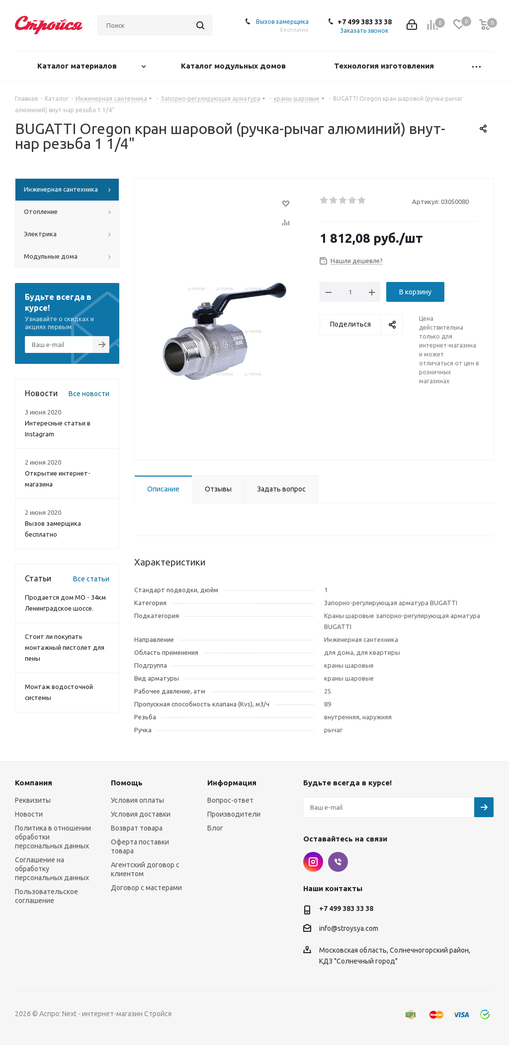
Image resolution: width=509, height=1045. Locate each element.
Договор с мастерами (146, 888)
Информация (231, 782)
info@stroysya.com (348, 928)
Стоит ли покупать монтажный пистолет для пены (64, 647)
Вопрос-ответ (230, 800)
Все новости (89, 394)
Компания (33, 782)
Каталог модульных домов (234, 66)
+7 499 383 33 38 (365, 22)
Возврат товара (137, 828)
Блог (215, 828)
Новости (29, 814)
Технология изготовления (385, 66)
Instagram (313, 862)
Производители (233, 814)
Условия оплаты (137, 800)
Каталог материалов (78, 66)
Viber (338, 862)
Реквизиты (33, 800)
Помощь (127, 782)
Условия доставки (140, 814)
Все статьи (91, 579)
